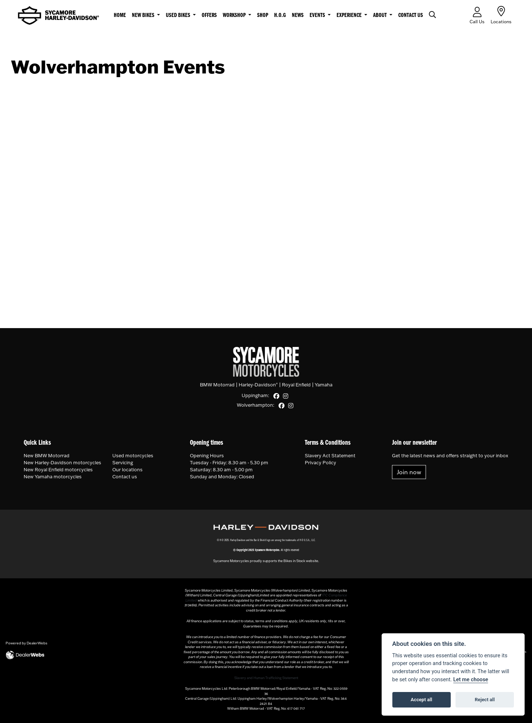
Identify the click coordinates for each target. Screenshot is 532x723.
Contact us (410, 15)
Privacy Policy (320, 462)
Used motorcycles (132, 455)
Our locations (127, 469)
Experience (350, 15)
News (298, 15)
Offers (209, 15)
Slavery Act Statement (330, 455)
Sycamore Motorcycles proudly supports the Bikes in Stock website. (266, 561)
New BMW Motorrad (46, 455)
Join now (409, 472)
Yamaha (323, 385)
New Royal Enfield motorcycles (58, 469)
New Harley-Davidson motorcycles (62, 462)
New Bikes (144, 15)
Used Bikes (178, 15)
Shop (262, 15)
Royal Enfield (296, 385)
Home (120, 15)
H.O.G (280, 15)
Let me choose (470, 679)
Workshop (235, 15)
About (380, 15)
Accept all (421, 699)
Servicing (122, 462)
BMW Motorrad (217, 385)
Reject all (485, 699)
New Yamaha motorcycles (53, 476)
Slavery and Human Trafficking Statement (266, 678)
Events (318, 15)
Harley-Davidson (258, 385)
